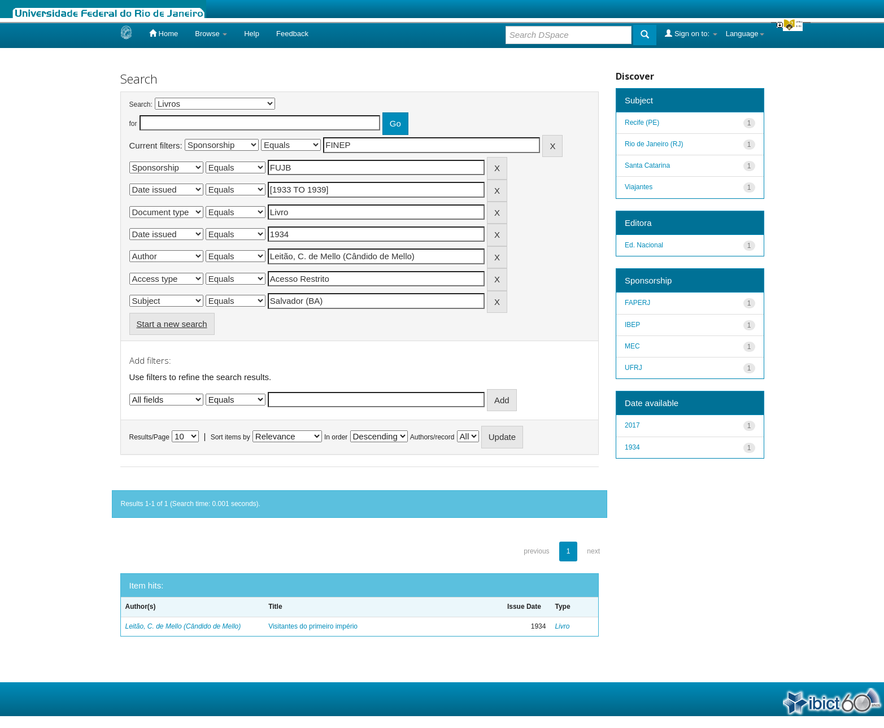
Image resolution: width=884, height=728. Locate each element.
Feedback (292, 33)
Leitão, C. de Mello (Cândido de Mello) (183, 626)
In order (335, 437)
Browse (211, 33)
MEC (632, 346)
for (133, 124)
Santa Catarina (647, 165)
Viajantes (638, 187)
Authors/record (432, 437)
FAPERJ (637, 303)
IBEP (632, 325)
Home (163, 33)
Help (251, 33)
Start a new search (172, 324)
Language (745, 33)
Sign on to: (691, 33)
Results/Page (149, 437)
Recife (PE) (642, 123)
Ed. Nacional (644, 245)
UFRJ (633, 368)
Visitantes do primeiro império (313, 626)
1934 (632, 447)
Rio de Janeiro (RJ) (654, 144)
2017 (632, 425)
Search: (141, 104)
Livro (562, 626)
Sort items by (230, 437)
